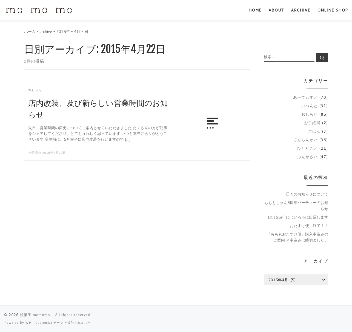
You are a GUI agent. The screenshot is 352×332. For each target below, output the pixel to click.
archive (46, 31)
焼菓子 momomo (35, 314)
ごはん (314, 131)
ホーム (30, 31)
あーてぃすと (305, 97)
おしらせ (309, 114)
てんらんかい (305, 140)
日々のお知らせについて (307, 194)
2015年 (63, 31)
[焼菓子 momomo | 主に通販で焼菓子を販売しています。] (38, 10)
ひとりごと (307, 148)
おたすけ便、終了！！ (309, 225)
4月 (77, 31)
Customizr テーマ (49, 322)
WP (28, 322)
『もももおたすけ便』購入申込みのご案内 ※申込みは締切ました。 (297, 237)
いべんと (309, 106)
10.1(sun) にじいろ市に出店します (297, 217)
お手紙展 (312, 123)
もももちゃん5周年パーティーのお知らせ (296, 205)
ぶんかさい (307, 157)
